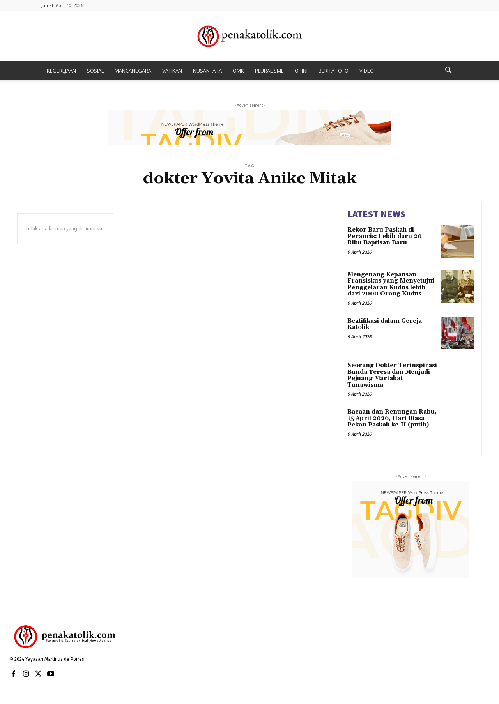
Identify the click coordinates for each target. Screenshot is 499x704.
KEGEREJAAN (61, 70)
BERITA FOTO (334, 70)
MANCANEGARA (133, 70)
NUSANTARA (207, 70)
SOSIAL (95, 70)
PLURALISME (269, 70)
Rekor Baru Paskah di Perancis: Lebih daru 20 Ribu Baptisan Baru (384, 236)
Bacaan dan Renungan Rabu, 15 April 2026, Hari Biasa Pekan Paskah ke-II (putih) (392, 418)
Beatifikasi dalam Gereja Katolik (384, 324)
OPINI (301, 70)
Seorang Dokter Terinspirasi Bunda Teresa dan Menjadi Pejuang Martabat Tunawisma (392, 375)
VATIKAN (172, 70)
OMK (238, 70)
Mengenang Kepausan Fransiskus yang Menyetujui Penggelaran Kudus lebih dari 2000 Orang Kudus (390, 284)
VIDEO (366, 70)
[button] (448, 71)
